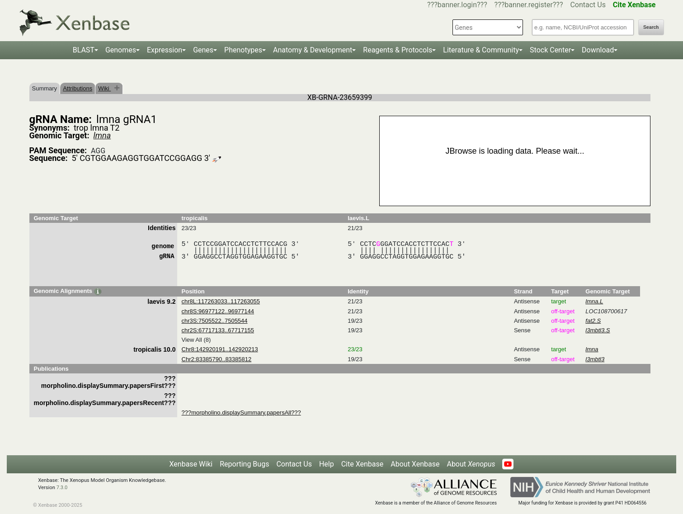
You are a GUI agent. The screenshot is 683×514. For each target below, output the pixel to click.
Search (651, 27)
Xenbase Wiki (191, 464)
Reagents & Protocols (397, 50)
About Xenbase (415, 464)
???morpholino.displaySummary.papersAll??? (241, 412)
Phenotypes (243, 50)
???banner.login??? (457, 4)
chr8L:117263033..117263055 (221, 301)
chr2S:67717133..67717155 (218, 330)
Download (598, 50)
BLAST (83, 50)
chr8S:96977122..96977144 (218, 311)
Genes (203, 50)
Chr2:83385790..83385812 (217, 359)
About (471, 464)
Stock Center (550, 50)
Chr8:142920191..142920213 (220, 349)
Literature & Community (481, 50)
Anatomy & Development (312, 50)
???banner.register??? (529, 4)
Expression (164, 50)
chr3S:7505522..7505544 (215, 320)
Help (326, 464)
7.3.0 (62, 487)
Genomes (120, 50)
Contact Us (588, 4)
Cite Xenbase (362, 464)
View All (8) (196, 339)
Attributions (77, 88)
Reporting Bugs (244, 464)
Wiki (104, 88)
